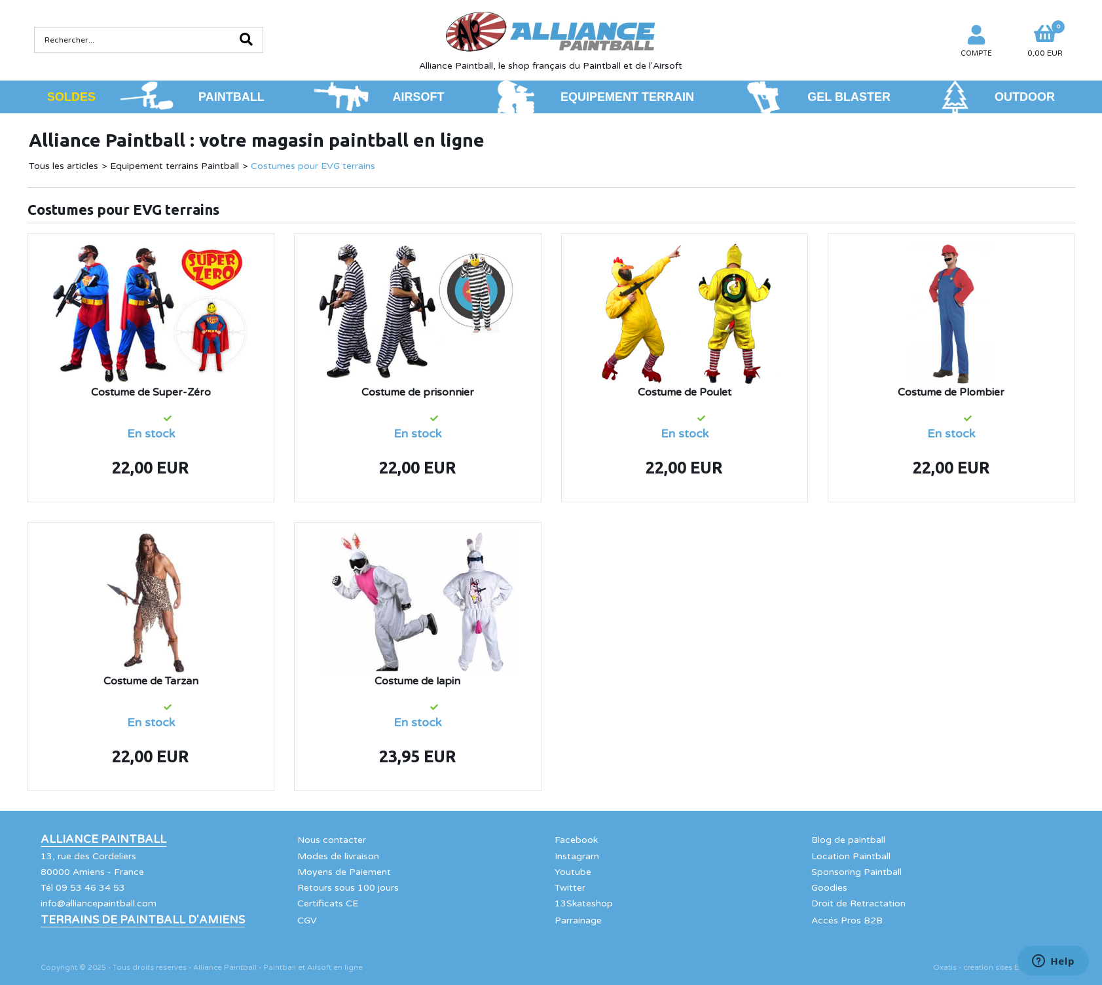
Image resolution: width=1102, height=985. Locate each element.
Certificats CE (327, 903)
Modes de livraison (338, 856)
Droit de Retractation (858, 903)
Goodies (829, 887)
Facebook (576, 840)
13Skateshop (584, 903)
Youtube (573, 872)
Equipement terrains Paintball (174, 166)
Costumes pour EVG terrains (313, 166)
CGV (307, 920)
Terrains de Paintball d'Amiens (143, 920)
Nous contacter (331, 840)
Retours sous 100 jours (348, 887)
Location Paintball (851, 856)
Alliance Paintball (103, 839)
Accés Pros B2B (847, 920)
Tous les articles (63, 166)
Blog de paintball (848, 840)
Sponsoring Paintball (856, 872)
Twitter (570, 887)
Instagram (577, 856)
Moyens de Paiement (344, 872)
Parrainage (578, 920)
